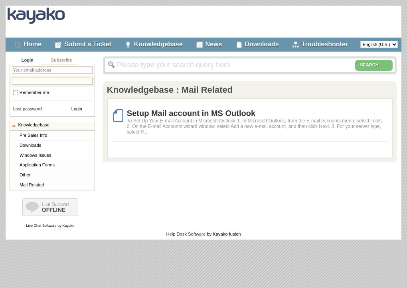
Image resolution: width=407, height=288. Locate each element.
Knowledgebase (158, 44)
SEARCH (374, 65)
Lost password (27, 108)
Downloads (262, 44)
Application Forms (37, 164)
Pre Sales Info (33, 135)
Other (25, 174)
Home (32, 44)
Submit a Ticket (87, 44)
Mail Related (32, 184)
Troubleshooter (325, 44)
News (213, 44)
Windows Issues (35, 155)
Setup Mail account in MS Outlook (191, 113)
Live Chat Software (41, 226)
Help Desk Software (185, 234)
